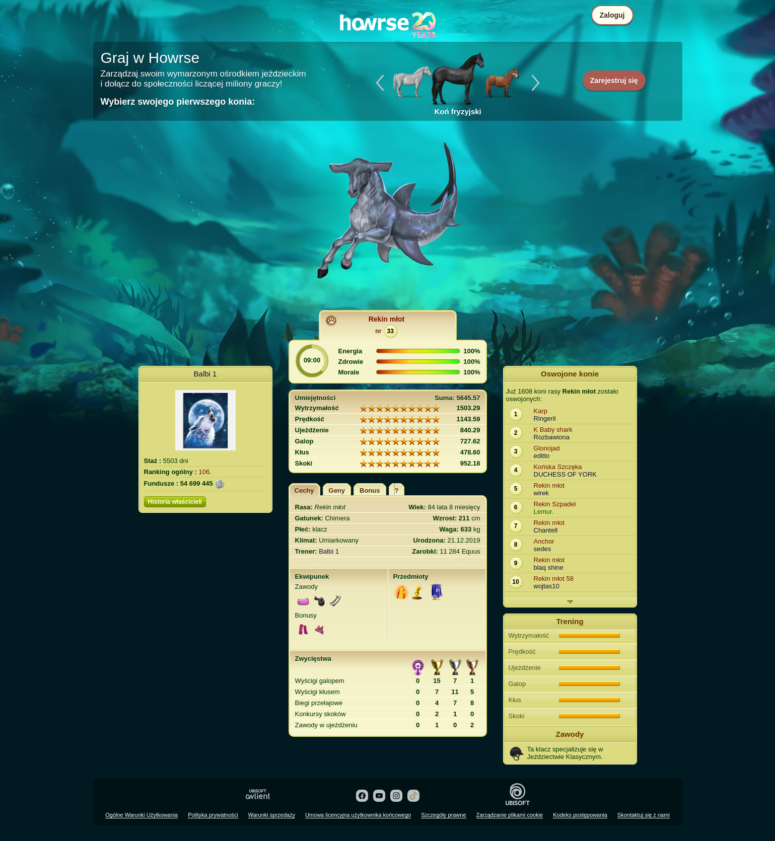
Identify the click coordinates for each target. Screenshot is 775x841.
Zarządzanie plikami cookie (509, 815)
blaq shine (548, 567)
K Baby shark (553, 429)
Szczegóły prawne (443, 815)
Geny (337, 490)
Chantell (546, 530)
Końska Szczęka (558, 467)
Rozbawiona (552, 437)
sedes (542, 549)
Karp (540, 411)
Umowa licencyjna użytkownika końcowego (358, 815)
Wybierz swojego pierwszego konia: (178, 102)
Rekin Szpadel (555, 504)
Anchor (544, 541)
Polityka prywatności (213, 815)
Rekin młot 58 (554, 578)
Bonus (370, 490)
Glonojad (547, 448)
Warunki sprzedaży (271, 815)
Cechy (304, 490)
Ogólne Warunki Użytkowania (141, 815)
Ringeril (545, 418)
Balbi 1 (205, 373)
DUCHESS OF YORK (565, 474)
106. (205, 472)
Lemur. (544, 511)
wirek (541, 493)
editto (542, 456)
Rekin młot (387, 319)
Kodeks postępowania (580, 815)
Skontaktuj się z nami (643, 815)
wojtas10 (546, 586)
